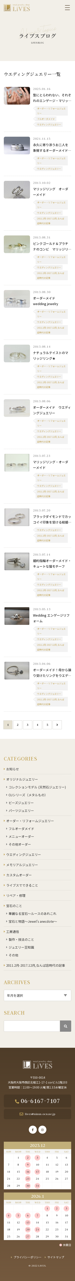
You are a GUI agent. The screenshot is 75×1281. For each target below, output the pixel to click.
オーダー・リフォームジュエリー (30, 820)
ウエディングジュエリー (23, 854)
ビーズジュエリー (21, 802)
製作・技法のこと (21, 939)
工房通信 (12, 931)
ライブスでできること (22, 885)
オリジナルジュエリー (22, 779)
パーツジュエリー (21, 810)
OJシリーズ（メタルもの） (28, 794)
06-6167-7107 (40, 1101)
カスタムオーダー (19, 875)
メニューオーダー (21, 836)
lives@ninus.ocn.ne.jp (40, 1114)
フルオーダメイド (21, 828)
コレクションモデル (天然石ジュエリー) (37, 787)
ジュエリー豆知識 (21, 947)
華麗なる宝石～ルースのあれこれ (32, 913)
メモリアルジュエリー (22, 864)
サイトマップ (55, 1257)
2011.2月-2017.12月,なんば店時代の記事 (35, 965)
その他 (13, 955)
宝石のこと (14, 905)
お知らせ (12, 769)
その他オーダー (20, 844)
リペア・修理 (15, 895)
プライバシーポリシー (28, 1257)
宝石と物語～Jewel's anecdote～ (33, 921)
